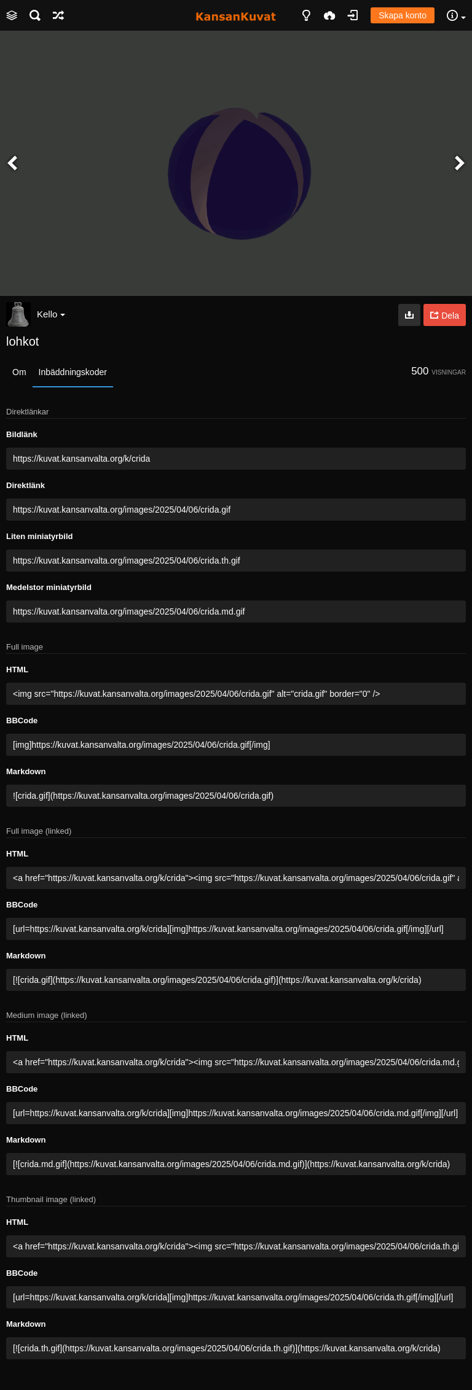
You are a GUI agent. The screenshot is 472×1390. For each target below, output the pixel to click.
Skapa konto (403, 15)
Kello (51, 314)
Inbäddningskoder (73, 372)
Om (19, 372)
